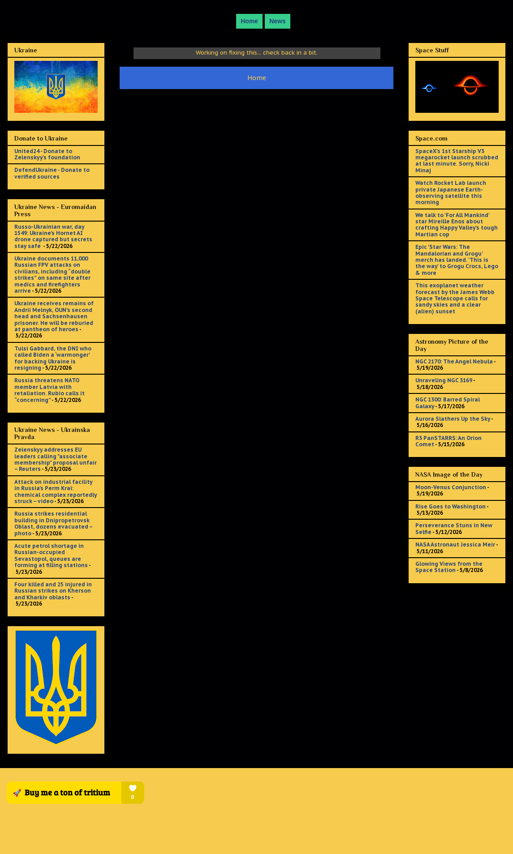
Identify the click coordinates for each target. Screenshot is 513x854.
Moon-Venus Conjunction (450, 487)
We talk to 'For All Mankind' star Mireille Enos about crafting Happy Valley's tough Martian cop (456, 225)
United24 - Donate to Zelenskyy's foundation (47, 154)
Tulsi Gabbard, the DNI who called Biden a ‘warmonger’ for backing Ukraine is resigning (52, 358)
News (277, 21)
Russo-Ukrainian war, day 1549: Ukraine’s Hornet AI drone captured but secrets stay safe (53, 236)
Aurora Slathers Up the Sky (452, 418)
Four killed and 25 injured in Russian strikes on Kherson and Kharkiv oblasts (53, 591)
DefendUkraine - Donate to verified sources (52, 173)
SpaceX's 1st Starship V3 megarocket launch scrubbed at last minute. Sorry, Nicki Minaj (456, 161)
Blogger (308, 836)
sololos (252, 836)
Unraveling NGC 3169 (443, 380)
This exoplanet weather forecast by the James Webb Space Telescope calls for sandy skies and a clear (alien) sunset (455, 298)
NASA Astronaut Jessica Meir (455, 544)
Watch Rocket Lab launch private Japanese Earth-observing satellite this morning (450, 192)
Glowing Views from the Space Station (449, 566)
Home (249, 21)
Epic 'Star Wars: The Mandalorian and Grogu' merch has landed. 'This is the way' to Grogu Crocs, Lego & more (456, 259)
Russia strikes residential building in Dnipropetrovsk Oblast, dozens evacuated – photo (53, 523)
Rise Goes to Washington (450, 506)
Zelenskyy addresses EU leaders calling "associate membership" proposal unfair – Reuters (55, 459)
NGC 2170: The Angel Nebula (454, 361)
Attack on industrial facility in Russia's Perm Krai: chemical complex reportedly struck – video (55, 491)
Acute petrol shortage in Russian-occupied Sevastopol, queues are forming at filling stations (51, 555)
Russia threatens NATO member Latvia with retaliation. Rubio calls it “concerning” (49, 390)
